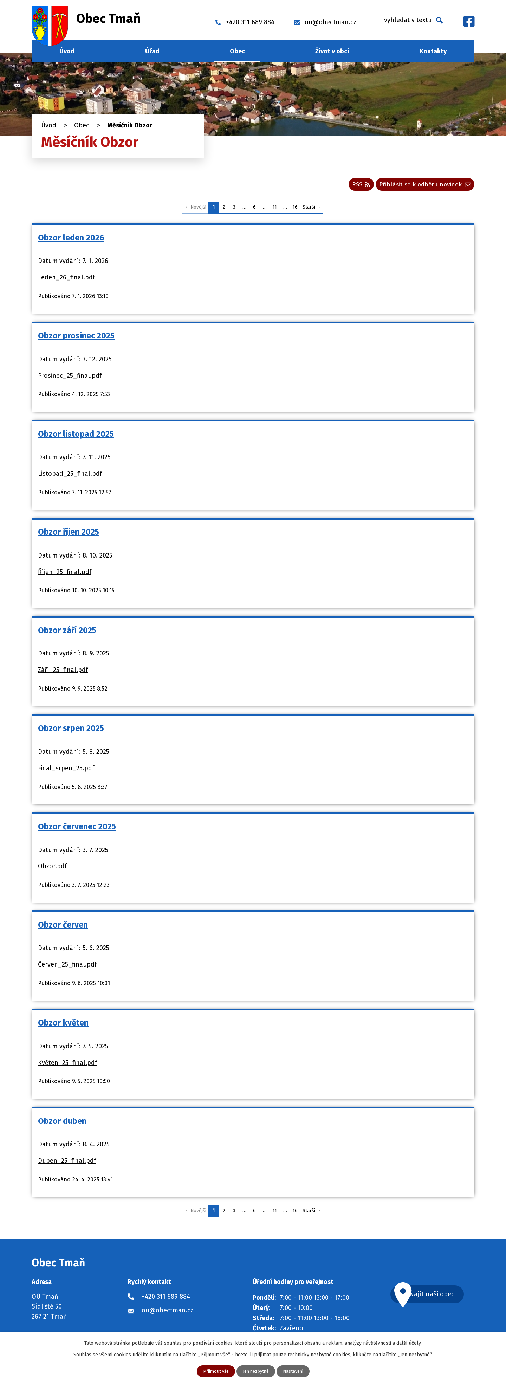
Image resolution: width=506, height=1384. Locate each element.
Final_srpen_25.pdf (66, 770)
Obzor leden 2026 (71, 240)
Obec (237, 51)
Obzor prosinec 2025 (76, 338)
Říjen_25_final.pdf (64, 574)
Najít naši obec (440, 1297)
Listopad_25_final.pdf (70, 476)
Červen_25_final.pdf (67, 966)
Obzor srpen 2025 (71, 731)
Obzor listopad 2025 (76, 436)
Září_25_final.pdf (63, 672)
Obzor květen (63, 1025)
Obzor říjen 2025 (68, 534)
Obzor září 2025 (67, 632)
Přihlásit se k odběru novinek (423, 186)
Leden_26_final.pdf (66, 279)
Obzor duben (62, 1123)
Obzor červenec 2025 (77, 828)
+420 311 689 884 (166, 1299)
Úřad (152, 51)
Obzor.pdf (52, 868)
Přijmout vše (213, 1371)
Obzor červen (63, 927)
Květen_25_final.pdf (67, 1065)
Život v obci (332, 51)
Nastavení (296, 1371)
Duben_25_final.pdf (67, 1163)
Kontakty (433, 51)
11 (275, 209)
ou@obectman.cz (167, 1312)
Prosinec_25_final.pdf (70, 378)
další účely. (409, 1343)
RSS (354, 186)
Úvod (66, 51)
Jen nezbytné (256, 1371)
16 (295, 209)
